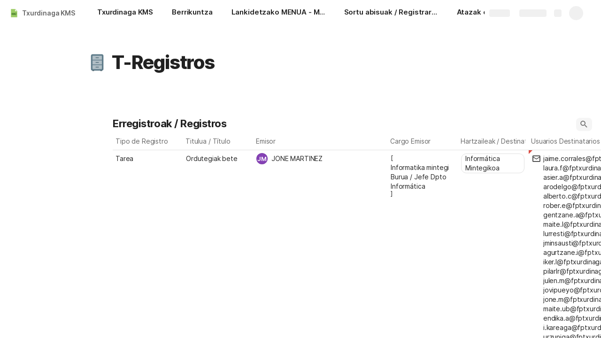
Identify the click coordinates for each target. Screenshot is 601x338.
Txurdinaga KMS (48, 13)
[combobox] (320, 158)
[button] (97, 62)
